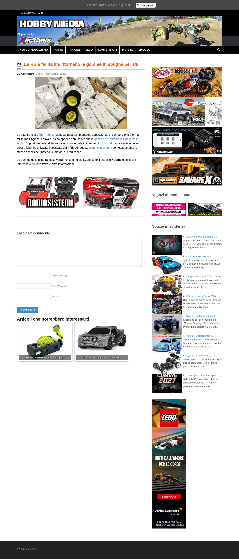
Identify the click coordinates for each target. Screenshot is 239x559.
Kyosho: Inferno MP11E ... (200, 355)
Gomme (40, 74)
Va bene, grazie (145, 5)
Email (59, 286)
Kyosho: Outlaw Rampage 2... (202, 316)
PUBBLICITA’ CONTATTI (31, 13)
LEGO (89, 49)
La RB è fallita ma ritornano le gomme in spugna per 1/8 (81, 64)
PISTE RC (127, 49)
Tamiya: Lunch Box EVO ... (200, 276)
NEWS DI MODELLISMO (34, 49)
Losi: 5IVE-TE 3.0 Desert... (200, 256)
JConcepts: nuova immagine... (202, 375)
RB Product (50, 74)
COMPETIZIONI (107, 49)
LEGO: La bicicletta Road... (200, 236)
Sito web (55, 297)
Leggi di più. (124, 4)
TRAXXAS (74, 49)
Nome (59, 276)
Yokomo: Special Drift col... (200, 335)
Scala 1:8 (61, 74)
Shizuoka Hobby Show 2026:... (202, 296)
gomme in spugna (100, 147)
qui (33, 164)
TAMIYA (58, 49)
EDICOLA (144, 49)
